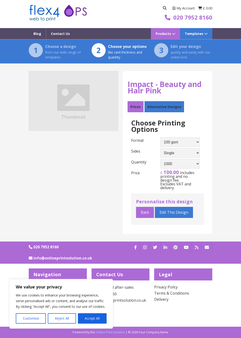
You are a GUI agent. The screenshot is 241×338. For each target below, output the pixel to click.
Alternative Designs (164, 106)
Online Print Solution (110, 332)
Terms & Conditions (171, 293)
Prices (135, 106)
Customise (31, 318)
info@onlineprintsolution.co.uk (60, 258)
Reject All (62, 318)
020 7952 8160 (44, 247)
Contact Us (60, 33)
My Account (184, 8)
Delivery (161, 299)
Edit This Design (174, 212)
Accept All (92, 318)
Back (145, 212)
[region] (61, 304)
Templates (196, 33)
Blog (37, 33)
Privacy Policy (166, 287)
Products (165, 33)
